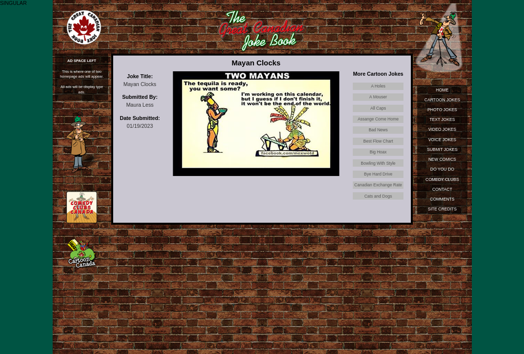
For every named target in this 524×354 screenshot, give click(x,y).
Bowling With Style (378, 163)
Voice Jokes (442, 139)
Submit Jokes (442, 149)
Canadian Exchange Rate (378, 184)
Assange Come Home (378, 119)
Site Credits (442, 208)
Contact (442, 189)
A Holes (378, 86)
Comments (442, 199)
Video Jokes (442, 129)
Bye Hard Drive (378, 174)
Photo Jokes (442, 109)
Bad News (378, 129)
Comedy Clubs (442, 179)
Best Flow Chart (378, 141)
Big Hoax (378, 151)
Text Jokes (442, 119)
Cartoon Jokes (443, 99)
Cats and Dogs (378, 196)
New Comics (442, 159)
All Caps (378, 108)
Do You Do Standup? (443, 170)
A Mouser (378, 96)
